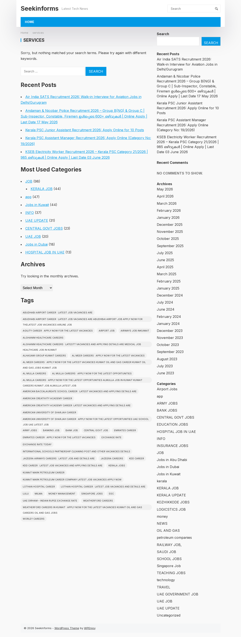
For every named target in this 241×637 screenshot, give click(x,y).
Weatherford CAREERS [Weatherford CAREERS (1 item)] (98, 500)
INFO (29, 212)
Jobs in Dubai (36, 244)
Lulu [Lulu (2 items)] (26, 493)
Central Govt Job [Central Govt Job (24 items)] (96, 430)
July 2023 (165, 366)
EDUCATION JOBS (172, 424)
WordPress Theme (66, 628)
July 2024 (165, 302)
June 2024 (165, 309)
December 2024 (170, 295)
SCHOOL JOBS (169, 559)
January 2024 (168, 323)
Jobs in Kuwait (37, 205)
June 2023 (165, 373)
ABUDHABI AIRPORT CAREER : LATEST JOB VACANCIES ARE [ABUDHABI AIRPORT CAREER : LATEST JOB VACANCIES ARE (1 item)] (58, 312)
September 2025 (170, 246)
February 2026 (169, 210)
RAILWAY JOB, (169, 545)
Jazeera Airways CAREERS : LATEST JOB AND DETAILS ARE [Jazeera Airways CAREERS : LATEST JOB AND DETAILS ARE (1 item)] (59, 458)
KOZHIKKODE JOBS (173, 502)
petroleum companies (174, 537)
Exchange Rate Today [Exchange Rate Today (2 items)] (37, 444)
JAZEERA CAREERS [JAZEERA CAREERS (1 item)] (112, 458)
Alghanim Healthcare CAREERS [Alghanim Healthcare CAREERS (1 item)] (43, 337)
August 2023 (167, 359)
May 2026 (165, 189)
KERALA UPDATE (171, 495)
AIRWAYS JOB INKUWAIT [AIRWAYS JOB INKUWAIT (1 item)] (135, 330)
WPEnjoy (90, 628)
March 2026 (167, 203)
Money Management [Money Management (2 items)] (61, 493)
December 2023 (170, 331)
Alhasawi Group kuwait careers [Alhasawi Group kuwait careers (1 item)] (44, 355)
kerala (162, 481)
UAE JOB (33, 236)
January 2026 (168, 217)
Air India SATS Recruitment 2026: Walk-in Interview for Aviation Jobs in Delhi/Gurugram (187, 64)
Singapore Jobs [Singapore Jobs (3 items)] (92, 493)
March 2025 (166, 274)
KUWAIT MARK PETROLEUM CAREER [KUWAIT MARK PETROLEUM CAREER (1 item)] (43, 472)
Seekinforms (39, 8)
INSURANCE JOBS (172, 446)
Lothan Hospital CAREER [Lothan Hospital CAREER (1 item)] (39, 486)
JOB (28, 181)
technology (166, 580)
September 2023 (170, 352)
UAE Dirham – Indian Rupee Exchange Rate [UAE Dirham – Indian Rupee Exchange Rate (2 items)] (50, 500)
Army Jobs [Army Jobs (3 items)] (30, 430)
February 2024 (169, 316)
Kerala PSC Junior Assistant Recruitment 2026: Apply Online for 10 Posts (84, 130)
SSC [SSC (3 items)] (111, 493)
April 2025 (165, 267)
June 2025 (165, 260)
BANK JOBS (167, 410)
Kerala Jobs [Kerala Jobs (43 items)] (116, 465)
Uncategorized (168, 615)
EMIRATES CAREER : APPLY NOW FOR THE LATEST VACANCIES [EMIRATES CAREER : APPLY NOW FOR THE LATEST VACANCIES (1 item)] (59, 437)
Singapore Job (169, 566)
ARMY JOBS (167, 403)
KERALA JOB (42, 189)
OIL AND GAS (168, 530)
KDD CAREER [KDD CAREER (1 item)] (136, 458)
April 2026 (165, 196)
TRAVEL (163, 587)
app (28, 197)
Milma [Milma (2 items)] (39, 493)
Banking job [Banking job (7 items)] (51, 430)
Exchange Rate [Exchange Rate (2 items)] (111, 437)
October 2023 (168, 345)
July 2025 (165, 253)
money (162, 516)
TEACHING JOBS (171, 573)
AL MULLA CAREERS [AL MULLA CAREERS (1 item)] (34, 373)
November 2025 (170, 231)
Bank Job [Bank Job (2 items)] (72, 430)
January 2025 (168, 288)
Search (163, 34)
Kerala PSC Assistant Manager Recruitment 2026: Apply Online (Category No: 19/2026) (182, 125)
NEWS (162, 523)
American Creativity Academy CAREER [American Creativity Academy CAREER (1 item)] (47, 398)
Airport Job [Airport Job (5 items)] (107, 330)
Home (29, 22)
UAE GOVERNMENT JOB (177, 594)
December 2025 (170, 224)
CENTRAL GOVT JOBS (44, 228)
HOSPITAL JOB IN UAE (44, 252)
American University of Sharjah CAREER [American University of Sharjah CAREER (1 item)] (49, 412)
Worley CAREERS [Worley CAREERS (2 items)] (33, 518)
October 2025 (168, 238)
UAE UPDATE (36, 220)
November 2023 (170, 338)
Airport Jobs (167, 389)
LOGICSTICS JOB (171, 509)
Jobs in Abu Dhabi (172, 460)
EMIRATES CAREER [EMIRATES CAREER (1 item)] (125, 430)
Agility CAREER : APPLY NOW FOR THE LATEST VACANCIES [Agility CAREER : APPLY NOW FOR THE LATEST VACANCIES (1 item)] (58, 330)
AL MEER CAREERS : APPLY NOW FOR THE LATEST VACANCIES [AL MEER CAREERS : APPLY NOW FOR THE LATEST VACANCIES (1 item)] (108, 355)
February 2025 (169, 281)
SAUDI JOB (166, 552)
